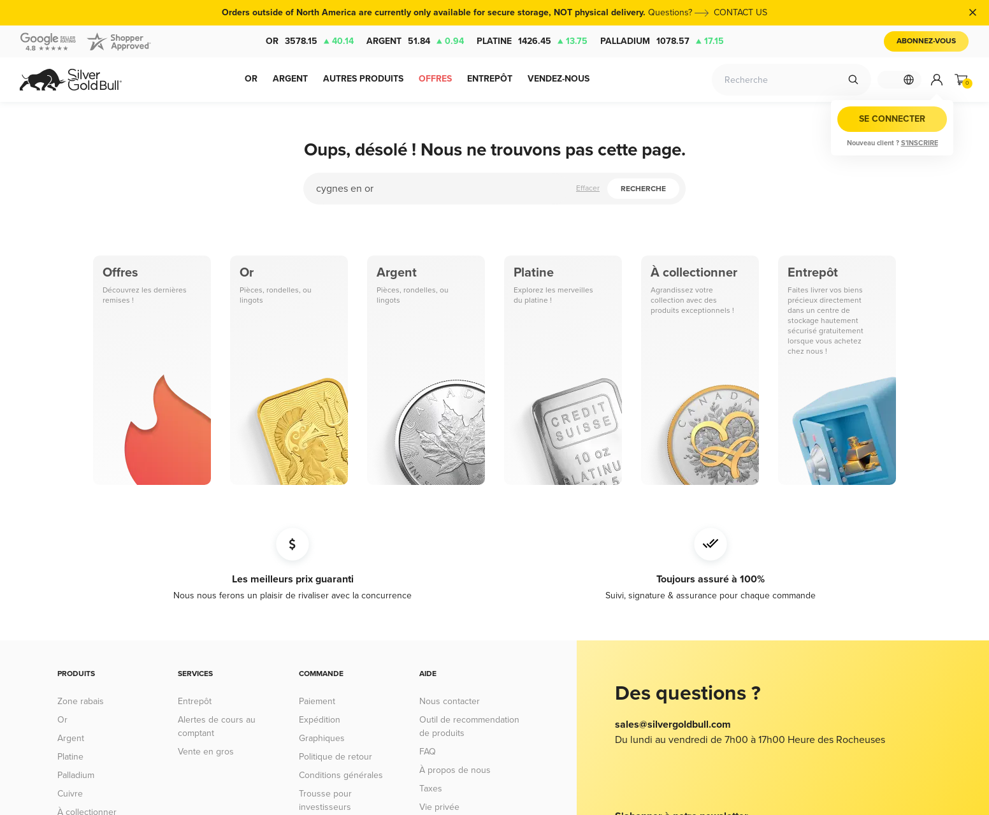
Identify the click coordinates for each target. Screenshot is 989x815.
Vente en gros (206, 751)
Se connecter (892, 118)
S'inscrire (919, 143)
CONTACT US (733, 12)
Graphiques (322, 738)
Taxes (430, 788)
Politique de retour (335, 756)
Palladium (662, 41)
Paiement (317, 701)
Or (310, 41)
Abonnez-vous (926, 41)
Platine (532, 41)
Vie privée (439, 807)
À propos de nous (455, 770)
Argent (415, 41)
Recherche (643, 189)
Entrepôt (195, 701)
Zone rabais (80, 701)
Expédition (319, 719)
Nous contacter (449, 701)
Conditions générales (341, 775)
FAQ (427, 751)
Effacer (588, 188)
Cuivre (70, 793)
